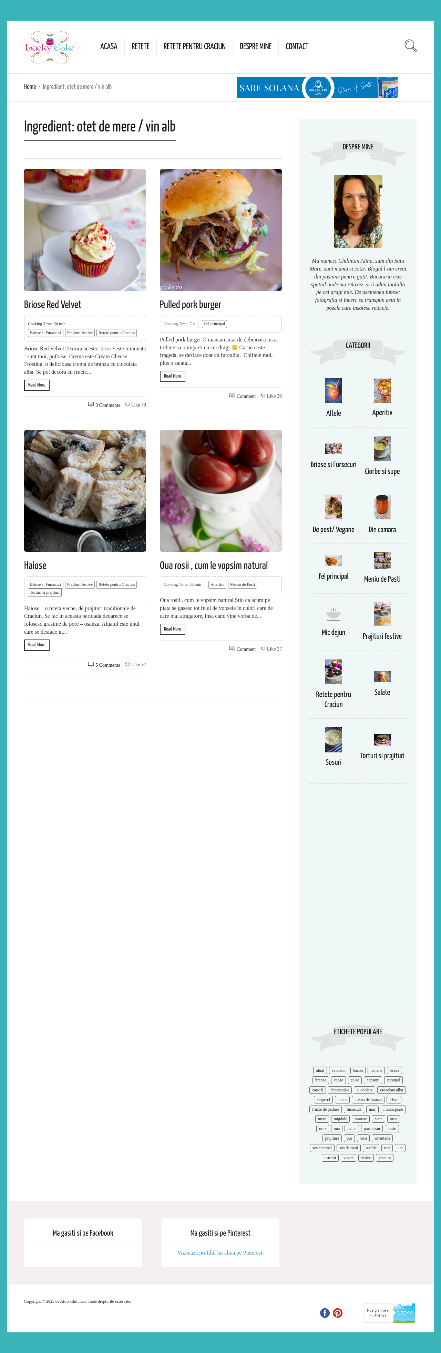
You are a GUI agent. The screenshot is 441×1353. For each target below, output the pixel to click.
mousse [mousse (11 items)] (361, 1119)
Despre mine (255, 47)
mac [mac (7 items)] (372, 1109)
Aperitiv (217, 584)
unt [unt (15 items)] (400, 1147)
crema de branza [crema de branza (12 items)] (368, 1099)
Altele (333, 413)
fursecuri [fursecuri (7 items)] (354, 1109)
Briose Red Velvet (53, 305)
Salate (382, 693)
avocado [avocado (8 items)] (339, 1070)
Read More (36, 385)
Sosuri (333, 763)
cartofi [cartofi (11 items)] (317, 1090)
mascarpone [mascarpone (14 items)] (393, 1109)
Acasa (108, 47)
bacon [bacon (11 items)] (358, 1070)
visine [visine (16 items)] (366, 1157)
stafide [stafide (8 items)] (371, 1147)
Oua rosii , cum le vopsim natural (214, 566)
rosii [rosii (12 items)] (363, 1138)
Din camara (382, 530)
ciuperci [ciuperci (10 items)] (323, 1099)
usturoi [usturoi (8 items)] (330, 1157)
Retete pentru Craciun (195, 47)
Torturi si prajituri (45, 592)
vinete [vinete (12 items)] (348, 1157)
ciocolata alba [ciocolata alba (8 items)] (391, 1090)
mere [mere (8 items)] (322, 1119)
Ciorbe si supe (382, 472)
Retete (141, 47)
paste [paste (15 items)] (392, 1128)
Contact (297, 47)
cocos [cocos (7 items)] (342, 1099)
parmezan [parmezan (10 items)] (372, 1128)
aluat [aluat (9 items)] (320, 1070)
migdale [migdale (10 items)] (340, 1119)
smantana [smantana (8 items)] (382, 1138)
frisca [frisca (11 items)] (394, 1099)
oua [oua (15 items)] (337, 1128)
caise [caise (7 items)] (355, 1080)
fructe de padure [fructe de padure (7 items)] (325, 1109)
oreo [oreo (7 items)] (393, 1119)
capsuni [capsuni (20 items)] (373, 1080)
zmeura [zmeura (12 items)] (385, 1157)
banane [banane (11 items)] (376, 1070)
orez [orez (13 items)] (322, 1128)
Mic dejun (333, 633)
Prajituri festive (80, 332)
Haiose (35, 566)
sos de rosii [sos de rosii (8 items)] (348, 1147)
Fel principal (214, 323)
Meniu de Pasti (242, 584)
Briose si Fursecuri (45, 332)
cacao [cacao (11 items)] (338, 1080)
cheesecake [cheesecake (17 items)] (340, 1090)
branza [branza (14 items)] (320, 1080)
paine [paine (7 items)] (351, 1128)
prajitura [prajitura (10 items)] (332, 1138)
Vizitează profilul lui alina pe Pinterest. (220, 1253)
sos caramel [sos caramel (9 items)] (322, 1147)
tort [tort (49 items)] (387, 1147)
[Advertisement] (358, 900)
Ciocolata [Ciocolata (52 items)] (364, 1090)
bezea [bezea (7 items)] (394, 1070)
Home (30, 87)
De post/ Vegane (334, 530)
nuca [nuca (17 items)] (378, 1119)
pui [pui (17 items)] (349, 1138)
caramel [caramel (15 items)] (393, 1080)
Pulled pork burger (190, 305)
